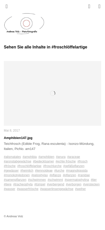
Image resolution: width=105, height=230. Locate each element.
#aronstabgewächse (17, 161)
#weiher (80, 189)
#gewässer (11, 170)
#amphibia (29, 157)
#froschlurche (52, 166)
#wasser (9, 189)
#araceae (73, 157)
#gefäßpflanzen (74, 166)
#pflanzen (69, 175)
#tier (94, 180)
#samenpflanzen (15, 180)
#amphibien (46, 157)
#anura (60, 157)
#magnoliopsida (77, 170)
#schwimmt (55, 180)
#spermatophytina (77, 180)
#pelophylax (39, 175)
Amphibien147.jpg (18, 138)
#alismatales (12, 157)
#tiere (7, 184)
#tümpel (39, 184)
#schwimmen (37, 180)
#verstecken (91, 184)
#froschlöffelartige (29, 166)
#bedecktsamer (43, 161)
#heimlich (26, 170)
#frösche (10, 166)
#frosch (82, 161)
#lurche (59, 170)
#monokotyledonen (17, 175)
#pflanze (55, 175)
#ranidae (84, 175)
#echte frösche (66, 161)
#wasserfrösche (27, 189)
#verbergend (55, 184)
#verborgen (73, 184)
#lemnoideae (44, 170)
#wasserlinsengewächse (56, 189)
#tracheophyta (23, 184)
